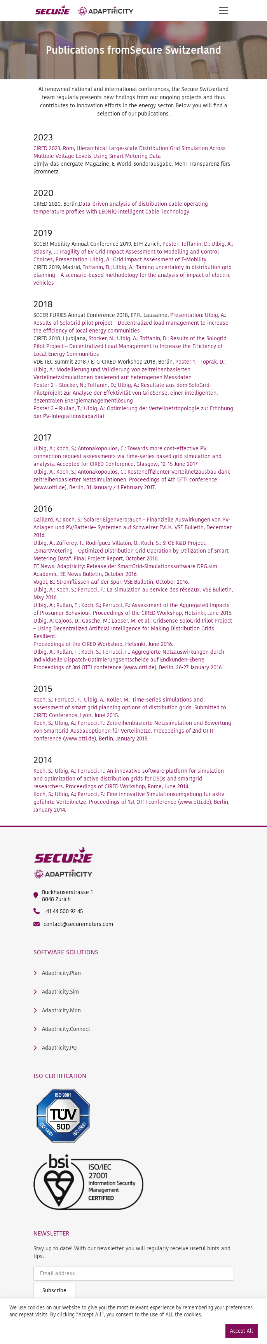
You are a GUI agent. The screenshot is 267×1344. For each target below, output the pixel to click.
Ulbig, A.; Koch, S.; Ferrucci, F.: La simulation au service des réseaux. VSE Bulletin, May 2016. (133, 594)
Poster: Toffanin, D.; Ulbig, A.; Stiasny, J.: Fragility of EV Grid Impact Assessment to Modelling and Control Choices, (133, 252)
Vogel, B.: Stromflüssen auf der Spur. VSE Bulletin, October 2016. (111, 582)
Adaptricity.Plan (57, 973)
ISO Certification (59, 1076)
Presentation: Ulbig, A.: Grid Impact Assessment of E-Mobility (131, 260)
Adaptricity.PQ (55, 1048)
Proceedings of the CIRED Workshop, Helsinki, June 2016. (103, 644)
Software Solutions (65, 952)
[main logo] (83, 10)
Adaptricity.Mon (57, 1010)
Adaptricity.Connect (61, 1029)
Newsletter (51, 1233)
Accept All (241, 1331)
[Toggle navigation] (223, 10)
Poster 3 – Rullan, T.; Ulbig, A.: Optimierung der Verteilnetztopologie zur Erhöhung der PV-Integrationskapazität (133, 412)
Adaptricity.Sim (56, 992)
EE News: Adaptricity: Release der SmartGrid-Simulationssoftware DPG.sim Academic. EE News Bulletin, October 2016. (125, 570)
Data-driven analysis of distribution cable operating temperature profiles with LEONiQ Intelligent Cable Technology (120, 208)
